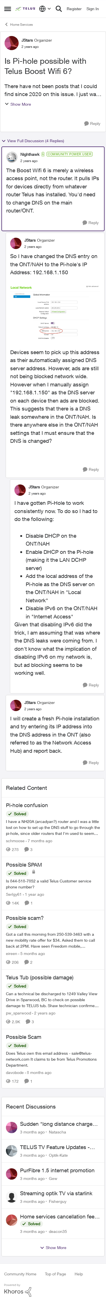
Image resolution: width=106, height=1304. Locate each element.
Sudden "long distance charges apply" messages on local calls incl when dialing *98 (57, 1124)
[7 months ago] (39, 841)
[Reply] (92, 123)
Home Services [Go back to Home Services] (18, 24)
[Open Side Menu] (7, 9)
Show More (18, 104)
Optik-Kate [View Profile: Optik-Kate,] (58, 1155)
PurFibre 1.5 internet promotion (57, 1170)
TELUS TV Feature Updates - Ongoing (55, 1147)
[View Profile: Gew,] (11, 1174)
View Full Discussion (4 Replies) (32, 140)
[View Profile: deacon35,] (11, 1220)
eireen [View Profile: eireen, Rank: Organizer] (11, 953)
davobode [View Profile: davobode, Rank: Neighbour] (15, 1072)
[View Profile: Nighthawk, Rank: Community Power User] (12, 157)
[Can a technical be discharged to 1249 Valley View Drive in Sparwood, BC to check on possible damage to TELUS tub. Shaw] (53, 1000)
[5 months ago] (31, 953)
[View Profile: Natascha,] (11, 1127)
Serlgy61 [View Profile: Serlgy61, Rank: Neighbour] (14, 894)
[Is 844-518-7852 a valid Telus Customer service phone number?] (53, 884)
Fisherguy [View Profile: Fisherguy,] (57, 1201)
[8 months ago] (38, 1072)
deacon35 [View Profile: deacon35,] (58, 1231)
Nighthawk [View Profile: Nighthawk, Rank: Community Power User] (29, 154)
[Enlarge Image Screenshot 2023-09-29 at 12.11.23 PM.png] (55, 312)
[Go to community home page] (25, 9)
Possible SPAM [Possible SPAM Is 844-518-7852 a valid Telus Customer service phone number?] (24, 864)
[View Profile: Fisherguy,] (11, 1197)
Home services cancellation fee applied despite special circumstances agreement (57, 1216)
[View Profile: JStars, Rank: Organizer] (12, 43)
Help (79, 1273)
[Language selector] (45, 8)
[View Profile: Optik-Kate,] (11, 1150)
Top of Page (55, 1273)
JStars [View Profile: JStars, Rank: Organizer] (27, 40)
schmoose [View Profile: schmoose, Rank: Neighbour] (15, 840)
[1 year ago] (33, 894)
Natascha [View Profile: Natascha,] (57, 1131)
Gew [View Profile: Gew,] (53, 1178)
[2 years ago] (43, 1013)
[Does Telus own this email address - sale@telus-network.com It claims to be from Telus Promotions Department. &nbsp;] (53, 1059)
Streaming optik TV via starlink (56, 1193)
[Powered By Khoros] (53, 1290)
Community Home (20, 1273)
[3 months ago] (32, 1132)
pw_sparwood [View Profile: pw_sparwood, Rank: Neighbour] (18, 1013)
